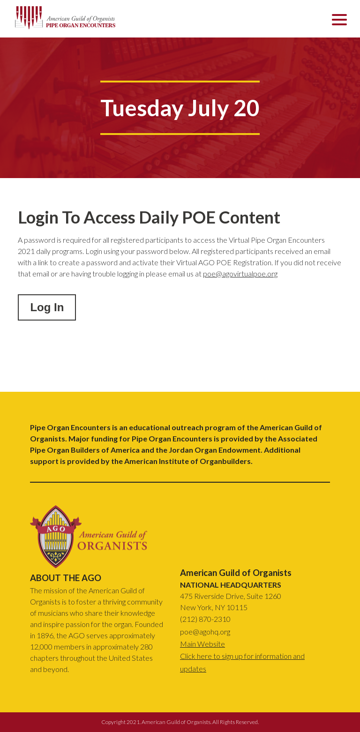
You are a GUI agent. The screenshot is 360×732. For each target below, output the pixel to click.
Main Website (202, 643)
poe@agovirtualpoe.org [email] (240, 273)
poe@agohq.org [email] (205, 631)
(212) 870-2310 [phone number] (205, 618)
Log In (47, 307)
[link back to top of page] (88, 565)
